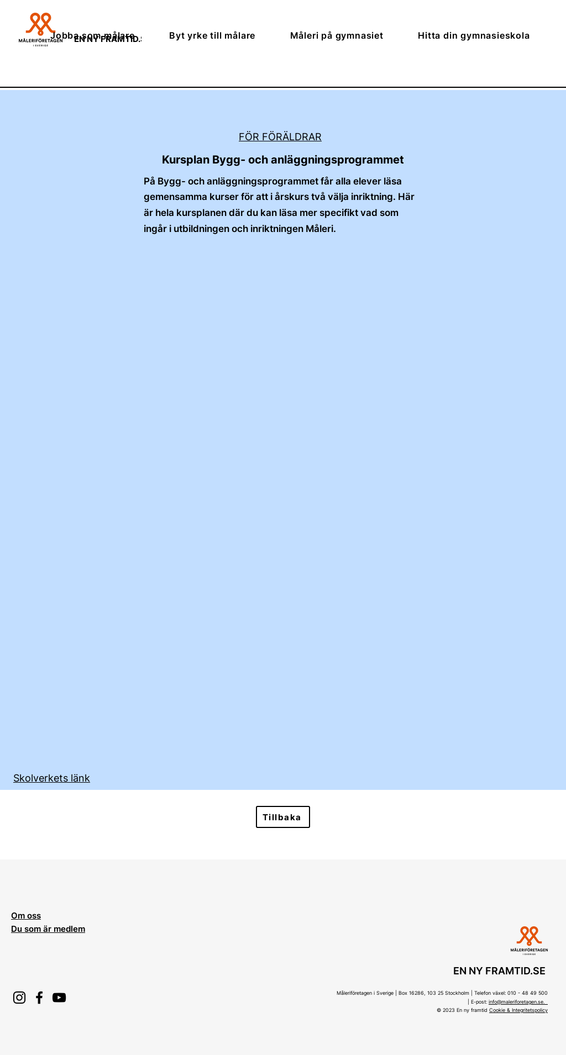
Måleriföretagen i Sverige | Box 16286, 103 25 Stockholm (403, 993)
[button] (104, 35)
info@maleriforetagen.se (516, 1002)
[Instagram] (19, 997)
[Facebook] (39, 997)
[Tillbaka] (283, 817)
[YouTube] (59, 997)
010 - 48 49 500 (527, 993)
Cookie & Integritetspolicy (518, 1010)
